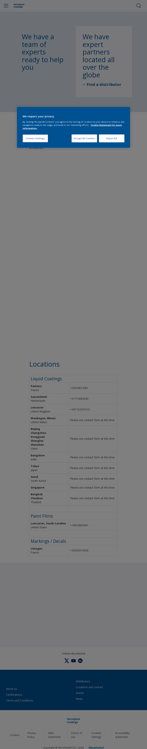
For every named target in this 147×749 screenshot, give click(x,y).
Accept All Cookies (84, 138)
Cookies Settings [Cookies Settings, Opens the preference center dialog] (35, 138)
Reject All (111, 138)
